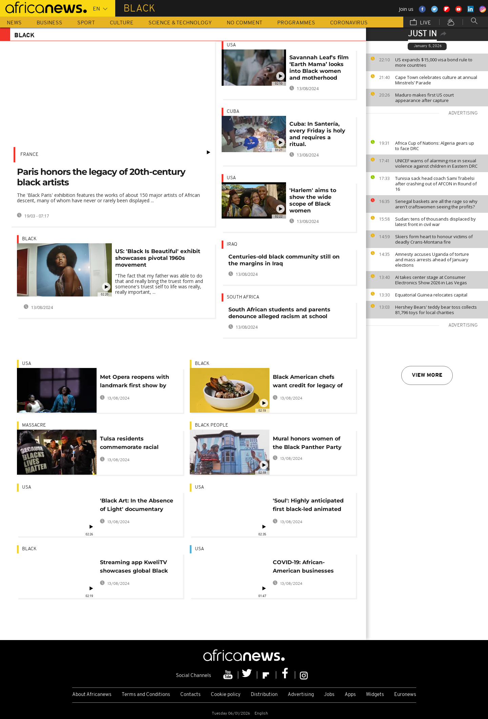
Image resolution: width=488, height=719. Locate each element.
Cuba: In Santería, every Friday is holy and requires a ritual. (317, 134)
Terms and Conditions (146, 694)
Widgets (375, 694)
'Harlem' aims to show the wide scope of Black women (312, 200)
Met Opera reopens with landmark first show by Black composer (134, 382)
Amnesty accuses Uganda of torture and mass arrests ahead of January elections (432, 259)
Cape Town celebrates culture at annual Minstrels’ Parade (436, 80)
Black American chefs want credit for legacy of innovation (308, 382)
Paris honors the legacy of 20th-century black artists (101, 177)
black (29, 239)
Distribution (264, 694)
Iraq (232, 244)
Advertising (301, 694)
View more (427, 375)
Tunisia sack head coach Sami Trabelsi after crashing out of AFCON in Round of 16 (436, 184)
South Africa (243, 297)
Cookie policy (226, 694)
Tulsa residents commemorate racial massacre (129, 444)
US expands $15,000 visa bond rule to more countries (433, 62)
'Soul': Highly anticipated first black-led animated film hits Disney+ (308, 506)
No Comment (244, 23)
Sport (86, 23)
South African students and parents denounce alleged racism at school (279, 313)
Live (420, 23)
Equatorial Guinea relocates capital (431, 294)
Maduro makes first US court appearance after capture (424, 97)
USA (231, 45)
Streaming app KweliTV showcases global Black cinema (134, 567)
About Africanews (91, 694)
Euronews (405, 694)
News (14, 23)
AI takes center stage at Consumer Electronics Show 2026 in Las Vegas (431, 279)
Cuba (233, 111)
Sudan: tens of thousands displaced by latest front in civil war (435, 221)
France (29, 154)
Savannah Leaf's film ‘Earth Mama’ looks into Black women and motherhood (319, 67)
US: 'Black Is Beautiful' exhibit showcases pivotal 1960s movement (157, 258)
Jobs (329, 694)
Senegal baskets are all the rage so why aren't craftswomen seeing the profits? (436, 204)
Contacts (190, 694)
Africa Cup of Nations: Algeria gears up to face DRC (434, 145)
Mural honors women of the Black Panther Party (307, 442)
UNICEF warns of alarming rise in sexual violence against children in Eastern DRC (436, 163)
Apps (350, 694)
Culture (122, 23)
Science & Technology (180, 23)
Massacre (34, 425)
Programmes (296, 23)
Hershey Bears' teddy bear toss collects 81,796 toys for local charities (436, 309)
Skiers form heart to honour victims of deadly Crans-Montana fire (434, 239)
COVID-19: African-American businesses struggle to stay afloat (304, 567)
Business (49, 23)
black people (211, 425)
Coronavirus (349, 23)
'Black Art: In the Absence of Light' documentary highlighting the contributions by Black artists (136, 506)
